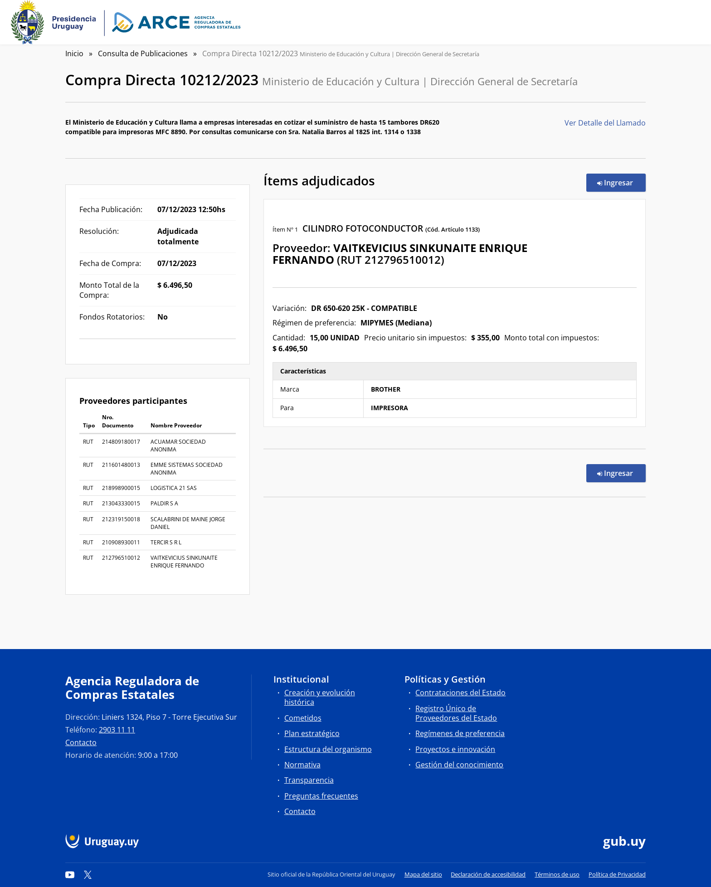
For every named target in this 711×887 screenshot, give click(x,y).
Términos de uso (557, 874)
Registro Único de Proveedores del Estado (456, 713)
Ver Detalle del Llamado (605, 123)
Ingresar (621, 182)
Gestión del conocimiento (459, 765)
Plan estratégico (312, 733)
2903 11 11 (117, 730)
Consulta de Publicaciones (143, 53)
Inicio (74, 53)
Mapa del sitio (423, 874)
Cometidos (302, 718)
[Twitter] (88, 874)
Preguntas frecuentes (321, 796)
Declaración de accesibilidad (488, 874)
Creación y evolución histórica (319, 697)
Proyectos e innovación (455, 749)
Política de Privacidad (617, 874)
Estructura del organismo (328, 749)
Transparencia (309, 780)
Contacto (81, 742)
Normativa (302, 765)
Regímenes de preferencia (460, 733)
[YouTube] (69, 874)
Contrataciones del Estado (460, 693)
